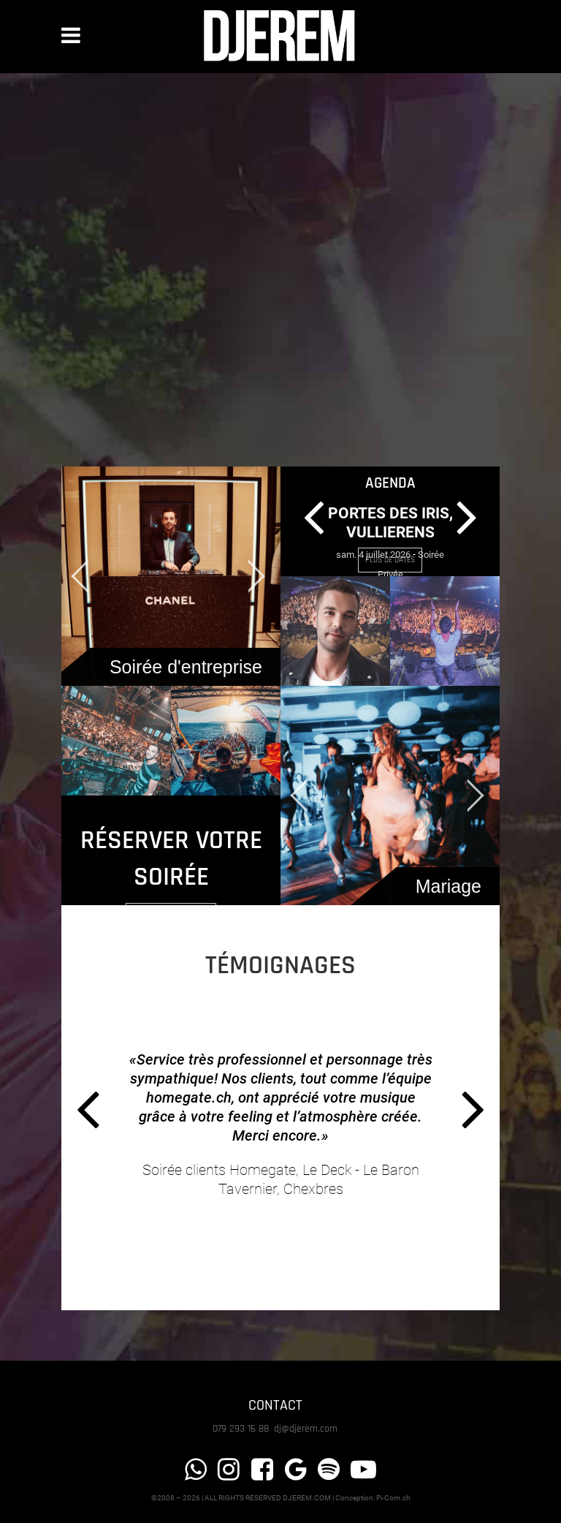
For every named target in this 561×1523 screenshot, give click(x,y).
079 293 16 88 (242, 1428)
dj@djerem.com (305, 1428)
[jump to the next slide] (255, 576)
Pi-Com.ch (393, 1498)
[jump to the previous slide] (87, 576)
